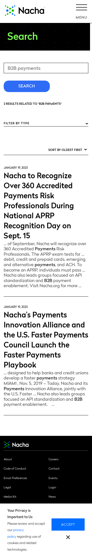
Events (53, 478)
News (52, 496)
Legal (7, 487)
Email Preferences (15, 478)
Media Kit (10, 496)
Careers (53, 459)
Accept (68, 524)
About (8, 459)
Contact (54, 468)
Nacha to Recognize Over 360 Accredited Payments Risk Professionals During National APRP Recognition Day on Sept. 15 (39, 205)
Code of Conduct (15, 468)
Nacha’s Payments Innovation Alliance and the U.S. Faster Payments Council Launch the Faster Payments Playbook (46, 339)
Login (52, 487)
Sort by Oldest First (65, 150)
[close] (68, 537)
